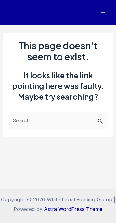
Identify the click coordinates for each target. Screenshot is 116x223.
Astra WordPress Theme (73, 209)
